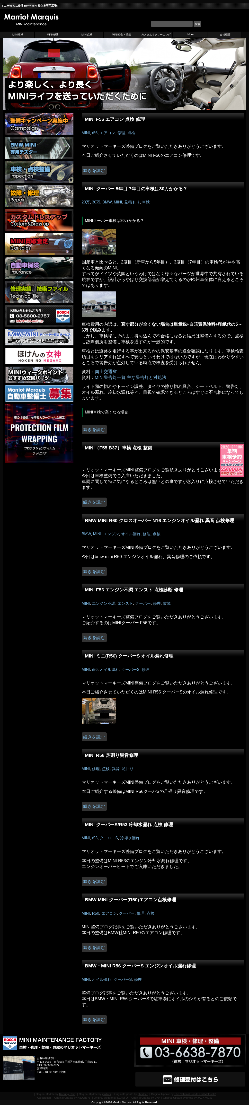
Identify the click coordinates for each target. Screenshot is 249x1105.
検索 (197, 24)
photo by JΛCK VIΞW (199, 1097)
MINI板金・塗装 (121, 34)
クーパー (143, 603)
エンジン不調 (103, 603)
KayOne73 (84, 1097)
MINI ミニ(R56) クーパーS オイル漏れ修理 (129, 655)
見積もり (132, 202)
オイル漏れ (131, 534)
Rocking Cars (67, 1094)
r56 (95, 133)
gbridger (143, 1094)
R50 (95, 913)
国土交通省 (106, 371)
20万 (86, 202)
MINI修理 (52, 34)
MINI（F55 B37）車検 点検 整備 (118, 447)
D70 (157, 1097)
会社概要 (225, 34)
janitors (106, 1094)
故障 (167, 603)
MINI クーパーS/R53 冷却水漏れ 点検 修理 (129, 824)
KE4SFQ (122, 1097)
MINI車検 (18, 34)
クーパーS (130, 669)
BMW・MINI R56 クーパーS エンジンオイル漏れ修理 (140, 965)
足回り (127, 769)
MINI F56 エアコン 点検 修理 (115, 119)
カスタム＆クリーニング (156, 34)
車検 (146, 202)
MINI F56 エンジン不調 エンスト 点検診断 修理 (134, 589)
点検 (131, 133)
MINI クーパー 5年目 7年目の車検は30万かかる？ (136, 188)
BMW (107, 202)
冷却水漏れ (130, 838)
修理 (121, 133)
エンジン (111, 534)
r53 (95, 838)
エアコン (107, 133)
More (190, 34)
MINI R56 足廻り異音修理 (111, 755)
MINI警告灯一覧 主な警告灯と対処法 (130, 377)
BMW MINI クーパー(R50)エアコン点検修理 (130, 899)
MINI (86, 133)
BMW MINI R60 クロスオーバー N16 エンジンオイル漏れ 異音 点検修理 (159, 520)
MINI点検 (87, 34)
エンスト (125, 603)
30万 (96, 202)
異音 (116, 769)
